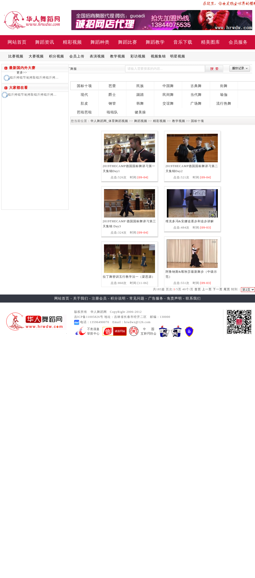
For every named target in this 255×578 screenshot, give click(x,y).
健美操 (140, 112)
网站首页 (17, 42)
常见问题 (136, 298)
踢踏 (140, 95)
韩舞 (140, 103)
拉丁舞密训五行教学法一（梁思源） (129, 276)
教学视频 (117, 56)
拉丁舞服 (70, 68)
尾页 (227, 289)
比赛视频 (15, 56)
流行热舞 (223, 103)
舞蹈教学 (155, 42)
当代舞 (196, 95)
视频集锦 (158, 56)
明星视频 (177, 56)
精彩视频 (72, 42)
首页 (197, 289)
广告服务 (155, 298)
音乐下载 (182, 42)
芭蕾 (112, 86)
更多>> (22, 72)
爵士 (112, 95)
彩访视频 (137, 56)
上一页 (207, 289)
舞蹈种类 (100, 42)
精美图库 (210, 42)
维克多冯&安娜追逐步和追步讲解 (190, 221)
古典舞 (196, 86)
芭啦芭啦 (84, 112)
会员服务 (238, 42)
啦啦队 (112, 112)
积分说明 (118, 298)
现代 (84, 95)
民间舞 (168, 95)
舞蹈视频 (140, 121)
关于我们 (80, 298)
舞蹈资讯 (44, 42)
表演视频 (97, 56)
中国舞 (168, 86)
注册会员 (99, 298)
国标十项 (84, 86)
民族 (140, 86)
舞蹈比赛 (127, 42)
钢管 (112, 103)
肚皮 (84, 103)
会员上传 (76, 56)
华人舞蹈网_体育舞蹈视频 (109, 121)
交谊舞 (168, 103)
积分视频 (56, 56)
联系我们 (193, 298)
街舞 (224, 86)
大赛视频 (36, 56)
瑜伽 (224, 95)
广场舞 (196, 103)
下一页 (218, 289)
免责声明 (174, 298)
